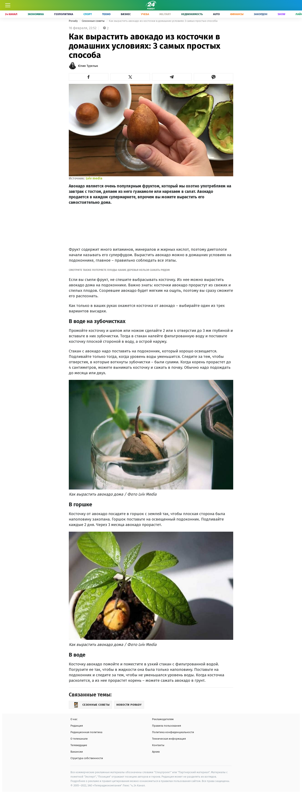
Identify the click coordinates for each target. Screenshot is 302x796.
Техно (106, 14)
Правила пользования (166, 725)
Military (165, 14)
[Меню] (7, 5)
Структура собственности (86, 758)
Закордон (260, 14)
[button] (88, 77)
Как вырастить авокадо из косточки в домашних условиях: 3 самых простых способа (163, 20)
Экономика (36, 14)
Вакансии (76, 751)
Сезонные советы (93, 20)
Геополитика (63, 14)
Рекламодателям (163, 719)
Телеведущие (78, 745)
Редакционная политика (86, 732)
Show (281, 14)
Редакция (76, 725)
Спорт (87, 14)
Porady (73, 20)
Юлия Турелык (88, 66)
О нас (73, 719)
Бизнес (126, 14)
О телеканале (79, 738)
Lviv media (94, 178)
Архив (156, 751)
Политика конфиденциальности (173, 732)
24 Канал (11, 14)
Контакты (158, 745)
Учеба (145, 14)
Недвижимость (192, 14)
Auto (216, 14)
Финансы (236, 14)
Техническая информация (169, 738)
